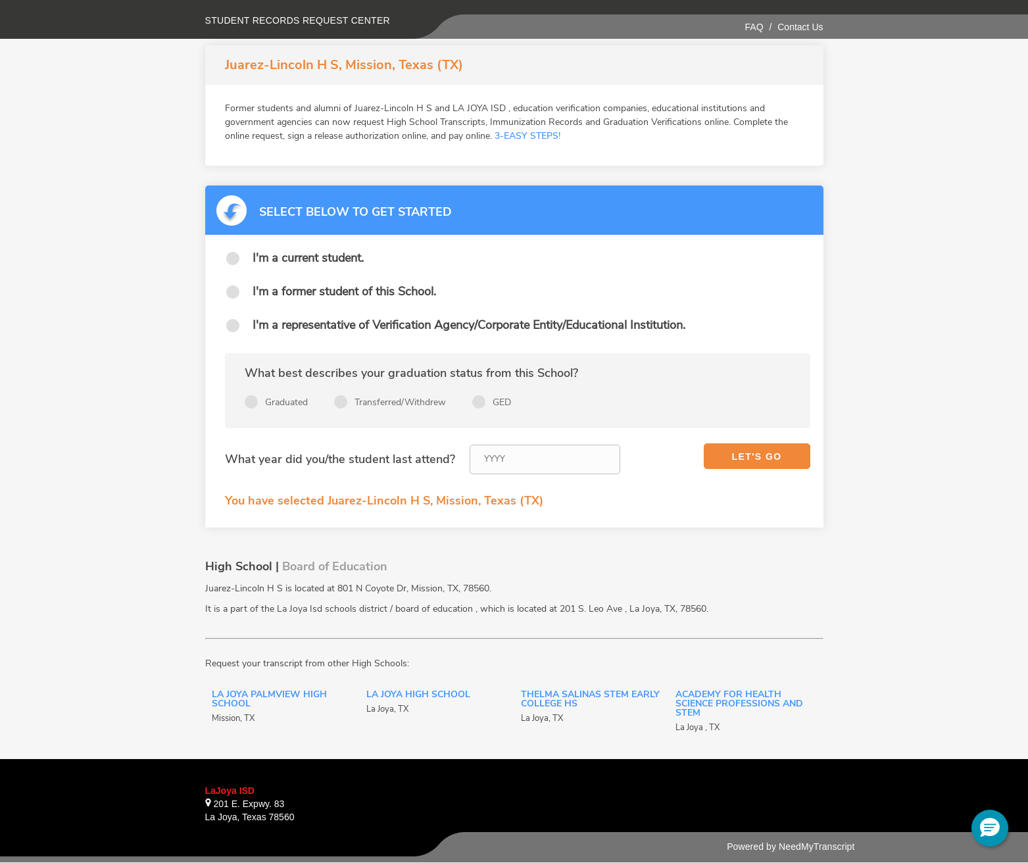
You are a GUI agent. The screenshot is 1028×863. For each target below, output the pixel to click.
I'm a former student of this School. (344, 291)
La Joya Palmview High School (269, 700)
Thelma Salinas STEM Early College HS (590, 700)
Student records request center (298, 20)
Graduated (286, 402)
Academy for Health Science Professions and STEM (739, 704)
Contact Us (800, 27)
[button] (989, 828)
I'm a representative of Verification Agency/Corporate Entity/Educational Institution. (469, 325)
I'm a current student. (308, 258)
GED (502, 402)
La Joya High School (418, 695)
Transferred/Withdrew (400, 402)
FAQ (754, 27)
